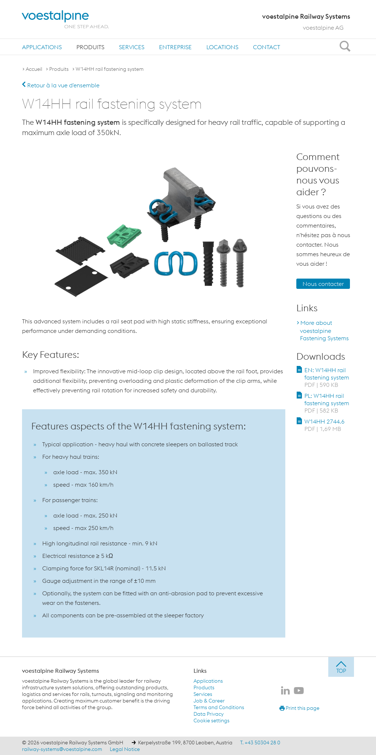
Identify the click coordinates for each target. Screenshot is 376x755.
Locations (222, 47)
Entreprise (175, 47)
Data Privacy (209, 714)
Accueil (34, 69)
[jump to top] (341, 667)
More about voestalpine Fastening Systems (324, 330)
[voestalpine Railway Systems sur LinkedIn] (285, 691)
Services (131, 47)
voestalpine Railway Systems (60, 670)
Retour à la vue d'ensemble (61, 85)
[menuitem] (42, 47)
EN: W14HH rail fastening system (326, 377)
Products (204, 687)
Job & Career (209, 700)
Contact (266, 47)
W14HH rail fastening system (110, 69)
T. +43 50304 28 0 (260, 742)
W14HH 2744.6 (324, 425)
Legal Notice (125, 749)
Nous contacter (323, 283)
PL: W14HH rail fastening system (326, 403)
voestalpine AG (323, 27)
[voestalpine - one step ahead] (65, 19)
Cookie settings (211, 720)
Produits (90, 47)
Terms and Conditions (219, 707)
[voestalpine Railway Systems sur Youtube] (299, 691)
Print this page (299, 708)
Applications (42, 47)
